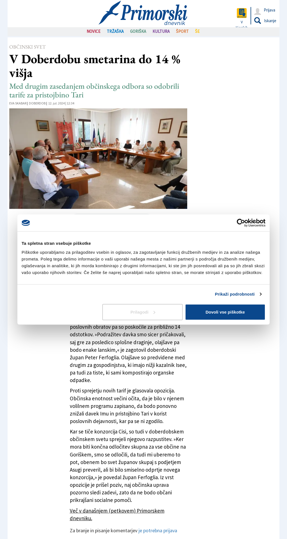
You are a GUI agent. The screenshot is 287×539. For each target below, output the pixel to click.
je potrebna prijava (157, 530)
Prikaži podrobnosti (235, 294)
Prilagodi (143, 311)
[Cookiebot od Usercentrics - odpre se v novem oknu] (240, 223)
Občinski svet (27, 47)
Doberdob (37, 103)
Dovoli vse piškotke (225, 311)
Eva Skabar (17, 103)
